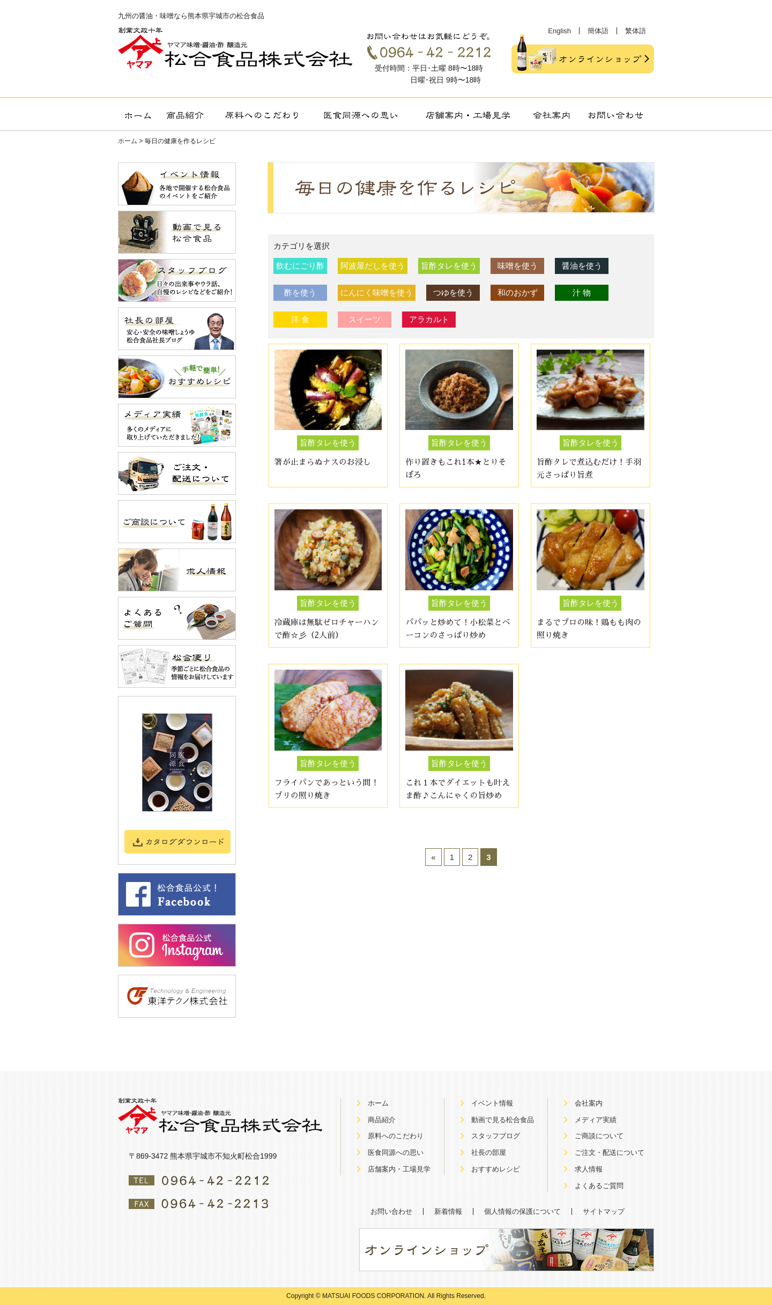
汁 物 (582, 292)
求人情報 (589, 1169)
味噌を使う (518, 265)
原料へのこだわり (396, 1136)
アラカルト (429, 319)
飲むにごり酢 (300, 265)
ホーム (127, 141)
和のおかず (518, 292)
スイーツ (364, 319)
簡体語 (598, 31)
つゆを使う (453, 292)
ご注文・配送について (609, 1152)
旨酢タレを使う (449, 265)
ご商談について (599, 1136)
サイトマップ (604, 1211)
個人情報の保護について (522, 1211)
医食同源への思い (396, 1152)
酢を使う (300, 292)
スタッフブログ (495, 1136)
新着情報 (448, 1211)
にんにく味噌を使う (376, 292)
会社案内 (589, 1103)
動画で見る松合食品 (502, 1120)
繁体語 (635, 31)
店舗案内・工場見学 (399, 1169)
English (559, 31)
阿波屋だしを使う (372, 265)
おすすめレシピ (495, 1169)
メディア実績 (596, 1120)
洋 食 (300, 319)
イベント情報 (492, 1103)
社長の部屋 (488, 1152)
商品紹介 (382, 1120)
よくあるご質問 (599, 1186)
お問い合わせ (391, 1211)
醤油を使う (582, 265)
